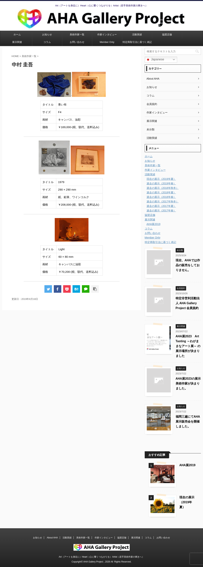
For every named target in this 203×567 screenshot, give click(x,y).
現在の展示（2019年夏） (161, 178)
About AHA (52, 537)
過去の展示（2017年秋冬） (163, 201)
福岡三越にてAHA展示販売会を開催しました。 (188, 421)
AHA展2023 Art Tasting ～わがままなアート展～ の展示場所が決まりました (188, 346)
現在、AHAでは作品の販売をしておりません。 (188, 265)
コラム (47, 42)
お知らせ (47, 34)
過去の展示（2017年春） (161, 210)
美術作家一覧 (77, 34)
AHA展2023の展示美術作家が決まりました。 (188, 383)
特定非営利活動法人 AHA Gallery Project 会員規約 (188, 303)
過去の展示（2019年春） (161, 183)
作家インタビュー (107, 34)
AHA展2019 (153, 224)
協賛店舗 (167, 34)
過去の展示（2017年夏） (161, 205)
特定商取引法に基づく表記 (137, 42)
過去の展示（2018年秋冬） (163, 187)
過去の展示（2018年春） (161, 196)
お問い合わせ (77, 42)
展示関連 (17, 42)
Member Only (107, 42)
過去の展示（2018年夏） (161, 192)
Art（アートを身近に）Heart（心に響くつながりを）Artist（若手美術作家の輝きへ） (101, 557)
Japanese (155, 59)
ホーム (17, 34)
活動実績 (137, 34)
